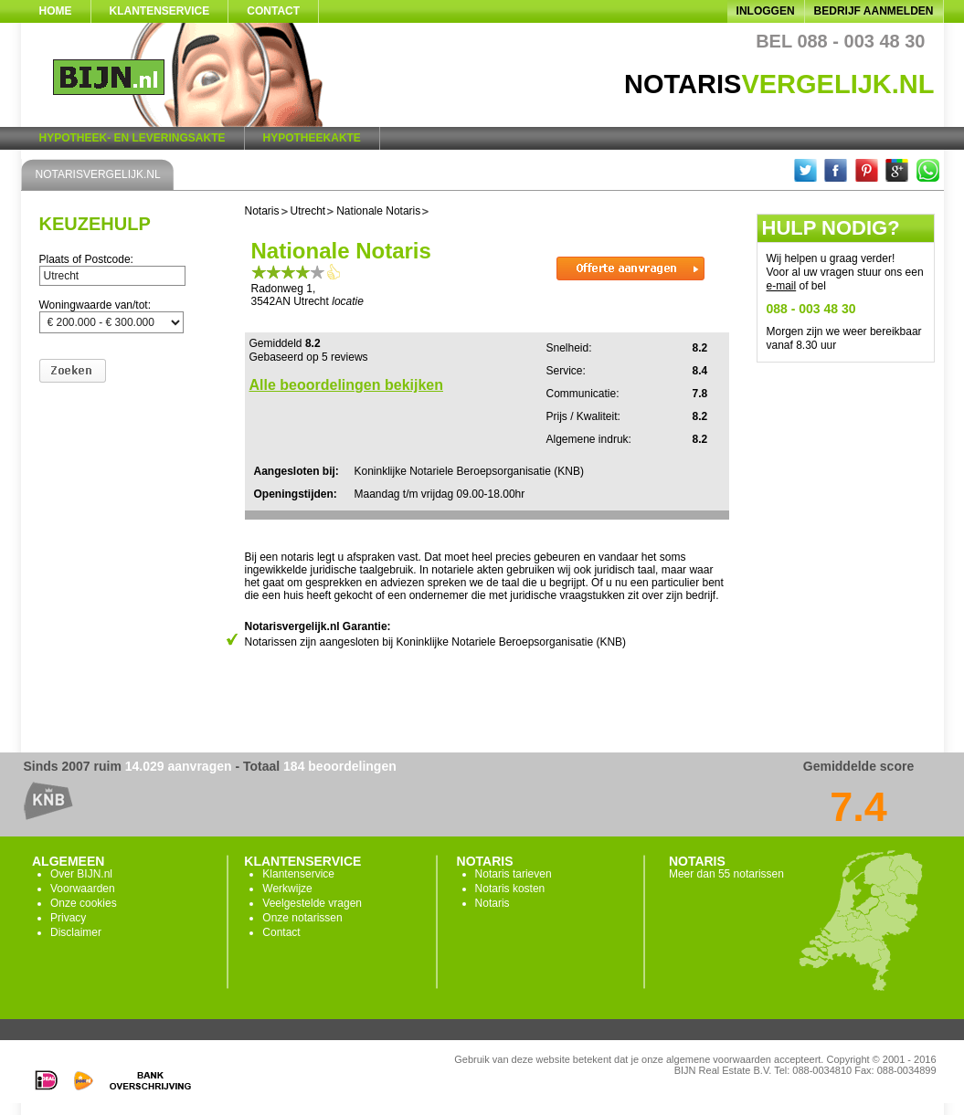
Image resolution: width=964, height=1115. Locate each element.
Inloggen (765, 11)
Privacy (68, 917)
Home (55, 11)
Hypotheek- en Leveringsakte (132, 137)
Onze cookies (83, 903)
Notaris (492, 903)
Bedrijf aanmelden (874, 11)
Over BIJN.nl (81, 874)
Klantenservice (160, 11)
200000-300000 (111, 322)
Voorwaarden (82, 888)
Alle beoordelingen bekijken (346, 385)
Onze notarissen (302, 917)
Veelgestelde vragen (312, 903)
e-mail (782, 285)
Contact (273, 11)
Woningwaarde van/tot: (95, 305)
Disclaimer (75, 932)
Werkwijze (287, 888)
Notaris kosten (510, 888)
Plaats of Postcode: (86, 259)
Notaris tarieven (513, 874)
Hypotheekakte (312, 137)
